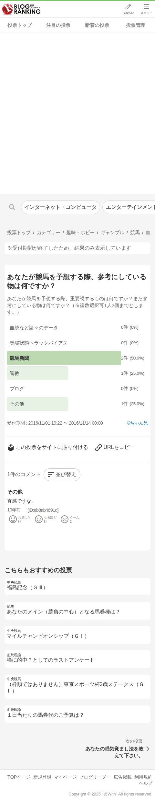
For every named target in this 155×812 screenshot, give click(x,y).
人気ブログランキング (21, 9)
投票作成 (128, 13)
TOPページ (18, 777)
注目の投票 (58, 25)
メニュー (146, 13)
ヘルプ (145, 783)
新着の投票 (97, 25)
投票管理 (135, 25)
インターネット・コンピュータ (60, 207)
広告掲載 (123, 777)
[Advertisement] (77, 113)
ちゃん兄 (139, 423)
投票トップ (19, 25)
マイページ (65, 777)
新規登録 (42, 777)
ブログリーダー (95, 777)
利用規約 (143, 777)
